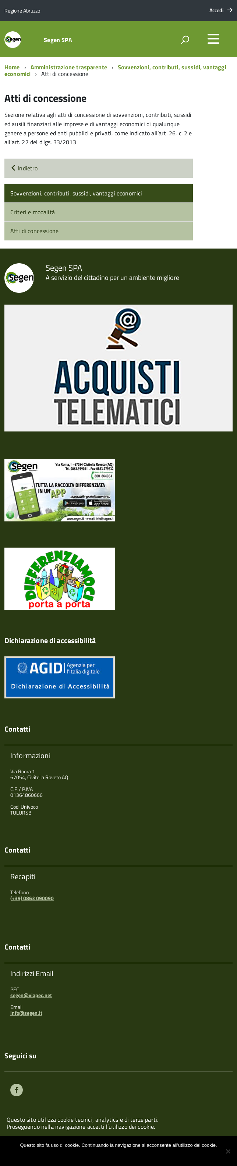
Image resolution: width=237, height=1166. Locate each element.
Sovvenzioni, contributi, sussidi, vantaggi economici (76, 193)
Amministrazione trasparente (69, 67)
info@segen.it (26, 1013)
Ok (94, 1155)
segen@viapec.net (31, 995)
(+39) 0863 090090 (32, 898)
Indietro (24, 168)
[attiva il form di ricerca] (185, 40)
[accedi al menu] (213, 39)
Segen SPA (58, 40)
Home (12, 67)
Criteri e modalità (32, 212)
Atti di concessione (34, 230)
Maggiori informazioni (123, 1155)
